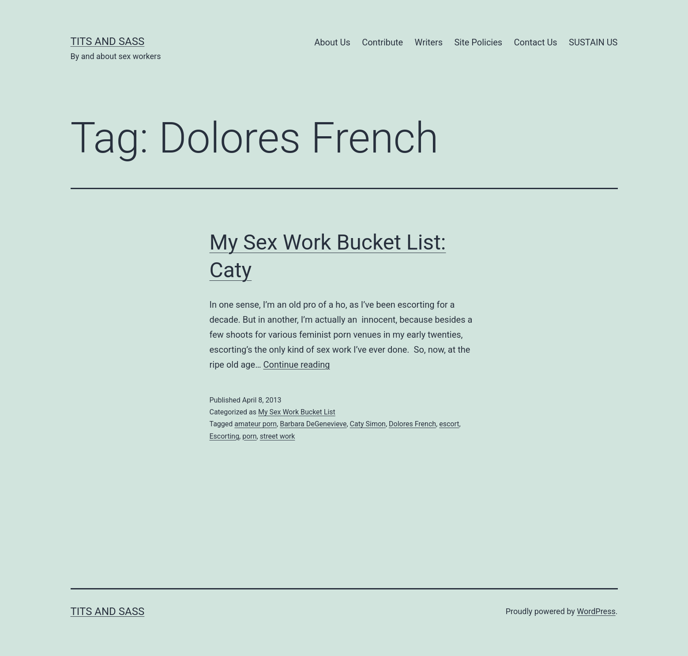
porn (249, 436)
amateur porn (255, 424)
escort (449, 424)
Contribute (382, 42)
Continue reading (296, 364)
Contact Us (535, 42)
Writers (429, 42)
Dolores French (412, 424)
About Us (332, 42)
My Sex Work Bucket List (296, 412)
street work (277, 436)
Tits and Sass (108, 41)
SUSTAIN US (593, 42)
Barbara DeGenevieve (313, 424)
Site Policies (478, 42)
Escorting (225, 436)
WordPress (596, 611)
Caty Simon (368, 424)
